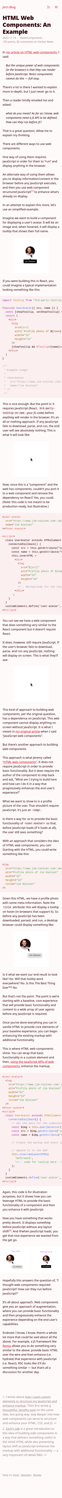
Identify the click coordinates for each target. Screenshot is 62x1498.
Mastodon (26, 1475)
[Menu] (56, 7)
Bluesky (37, 1475)
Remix (7, 1346)
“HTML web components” (20, 762)
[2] (10, 1230)
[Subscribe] (48, 7)
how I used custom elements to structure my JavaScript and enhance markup (30, 1401)
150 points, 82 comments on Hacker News (28, 41)
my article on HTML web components (31, 52)
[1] (32, 191)
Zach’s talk (13, 1429)
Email (16, 1475)
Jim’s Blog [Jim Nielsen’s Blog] (9, 7)
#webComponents (31, 38)
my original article (28, 731)
